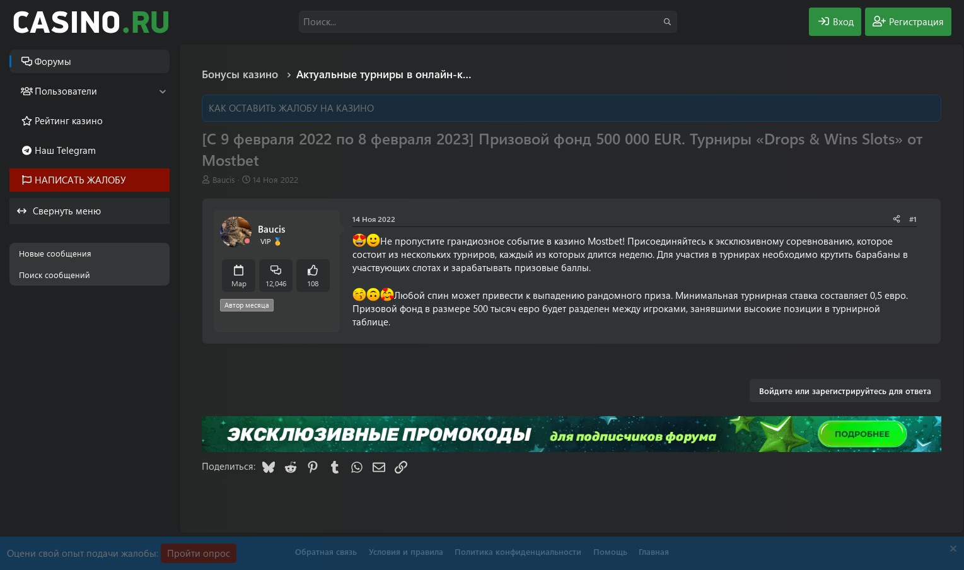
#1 (913, 219)
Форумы (53, 61)
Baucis (223, 179)
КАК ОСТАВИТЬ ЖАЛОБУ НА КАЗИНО (291, 108)
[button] (162, 91)
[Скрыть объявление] (951, 550)
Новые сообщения (55, 253)
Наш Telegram (65, 150)
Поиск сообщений (54, 274)
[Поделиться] (896, 219)
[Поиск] (488, 22)
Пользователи (66, 90)
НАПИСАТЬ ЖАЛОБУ (80, 179)
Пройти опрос (198, 553)
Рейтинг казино (69, 120)
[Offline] (247, 241)
